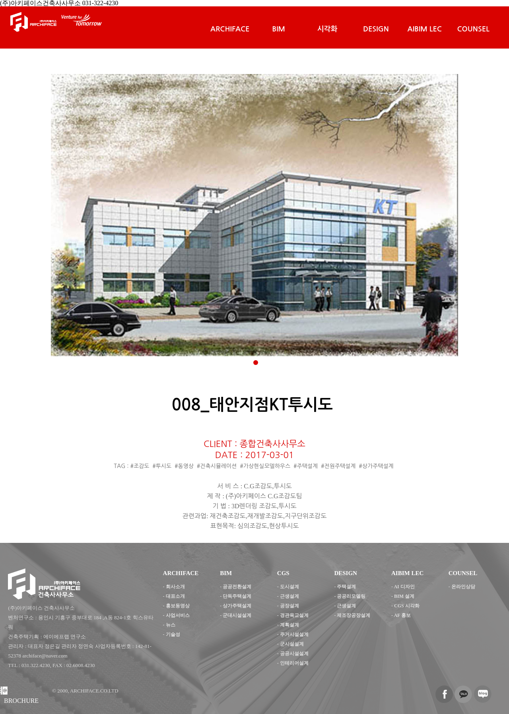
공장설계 (289, 606)
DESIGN (376, 29)
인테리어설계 (294, 663)
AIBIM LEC (425, 29)
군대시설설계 (237, 615)
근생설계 (289, 596)
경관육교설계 (294, 615)
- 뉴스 (169, 625)
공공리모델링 (351, 596)
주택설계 (346, 586)
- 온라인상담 (462, 586)
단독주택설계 (237, 596)
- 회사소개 (174, 586)
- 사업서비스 (176, 615)
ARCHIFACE (229, 29)
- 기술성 (171, 634)
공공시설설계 (294, 653)
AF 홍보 (402, 615)
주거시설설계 (294, 634)
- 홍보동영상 (176, 606)
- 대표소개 (174, 596)
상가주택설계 (237, 606)
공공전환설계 (237, 586)
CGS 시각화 (407, 606)
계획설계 (289, 625)
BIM (278, 29)
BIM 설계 (404, 596)
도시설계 (289, 586)
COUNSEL (473, 29)
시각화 (327, 29)
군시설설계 (292, 644)
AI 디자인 (404, 586)
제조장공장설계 (353, 615)
